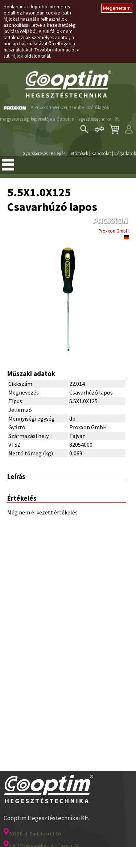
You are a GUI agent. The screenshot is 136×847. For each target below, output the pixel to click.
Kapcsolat (101, 153)
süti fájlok (13, 56)
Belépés (58, 153)
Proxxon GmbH (114, 231)
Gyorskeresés (35, 153)
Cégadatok (125, 153)
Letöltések (78, 153)
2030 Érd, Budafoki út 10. (33, 833)
